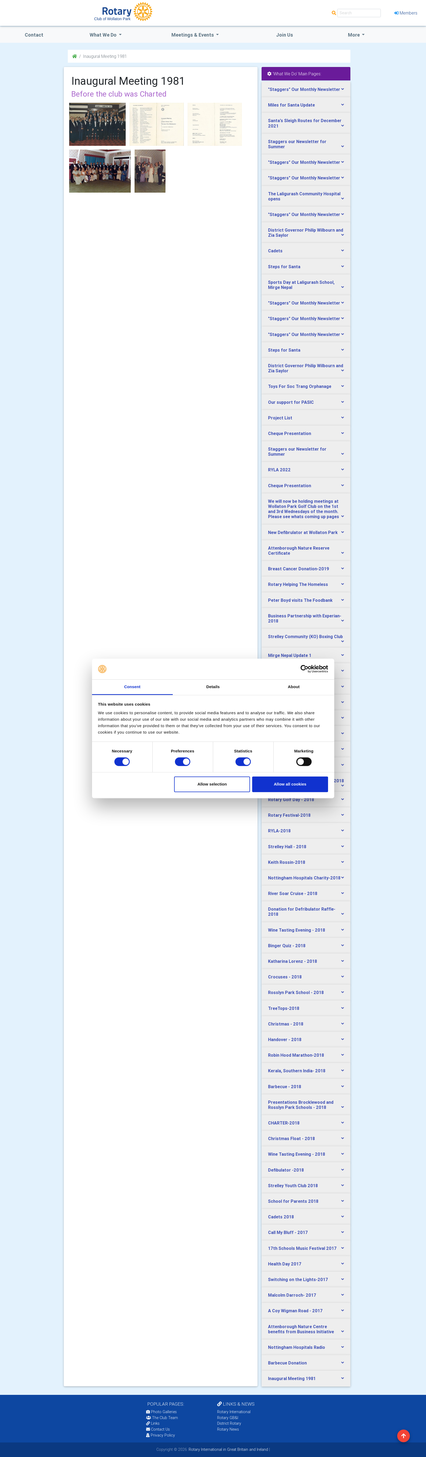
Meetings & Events (193, 35)
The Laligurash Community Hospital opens (304, 196)
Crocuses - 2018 (285, 976)
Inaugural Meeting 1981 (292, 1378)
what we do (104, 35)
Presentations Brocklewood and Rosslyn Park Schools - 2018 (300, 1104)
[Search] (359, 13)
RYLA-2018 (279, 830)
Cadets (275, 250)
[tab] (306, 89)
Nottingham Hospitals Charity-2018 (304, 877)
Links (153, 1423)
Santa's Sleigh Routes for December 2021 (304, 123)
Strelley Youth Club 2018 (293, 1185)
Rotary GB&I (227, 1417)
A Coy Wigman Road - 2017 (295, 1310)
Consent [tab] (132, 686)
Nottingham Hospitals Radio (296, 1347)
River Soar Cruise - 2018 (292, 893)
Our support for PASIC (291, 402)
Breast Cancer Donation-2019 (298, 568)
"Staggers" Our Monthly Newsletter (304, 89)
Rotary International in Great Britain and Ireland (228, 1449)
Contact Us (158, 1429)
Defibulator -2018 (286, 1170)
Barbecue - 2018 (284, 1086)
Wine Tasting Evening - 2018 (296, 930)
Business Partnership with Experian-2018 (304, 618)
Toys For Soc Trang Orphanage (299, 386)
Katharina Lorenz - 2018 (292, 961)
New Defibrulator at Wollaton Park (303, 532)
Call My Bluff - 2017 (288, 1232)
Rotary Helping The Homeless (298, 584)
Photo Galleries (161, 1411)
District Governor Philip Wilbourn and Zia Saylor (305, 232)
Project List (280, 417)
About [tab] (294, 686)
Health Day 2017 (284, 1264)
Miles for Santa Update (291, 105)
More (354, 35)
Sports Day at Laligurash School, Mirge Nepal (301, 285)
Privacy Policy (160, 1435)
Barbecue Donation (287, 1363)
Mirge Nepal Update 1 (289, 655)
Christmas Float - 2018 (291, 1138)
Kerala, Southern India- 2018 (296, 1070)
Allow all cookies (290, 784)
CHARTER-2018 (284, 1123)
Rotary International (234, 1411)
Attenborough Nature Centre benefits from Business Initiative (301, 1329)
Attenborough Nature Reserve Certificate (298, 550)
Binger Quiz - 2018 (286, 945)
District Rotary (229, 1423)
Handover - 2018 (284, 1039)
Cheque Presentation (289, 433)
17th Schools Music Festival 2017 (302, 1248)
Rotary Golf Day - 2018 (291, 799)
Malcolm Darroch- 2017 (292, 1295)
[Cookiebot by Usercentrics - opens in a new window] (304, 669)
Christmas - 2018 (285, 1024)
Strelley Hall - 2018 (287, 846)
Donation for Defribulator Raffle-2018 (301, 911)
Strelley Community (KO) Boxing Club (305, 636)
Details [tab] (213, 686)
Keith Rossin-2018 (286, 862)
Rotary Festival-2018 (289, 815)
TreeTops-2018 (283, 1008)
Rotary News (228, 1429)
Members (405, 13)
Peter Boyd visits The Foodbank (300, 600)
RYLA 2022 (279, 469)
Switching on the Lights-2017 (298, 1279)
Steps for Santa (284, 266)
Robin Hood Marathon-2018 (296, 1055)
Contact (34, 35)
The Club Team (162, 1417)
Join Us (284, 35)
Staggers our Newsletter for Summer (297, 144)
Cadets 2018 (281, 1216)
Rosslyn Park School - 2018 (296, 992)
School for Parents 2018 (293, 1201)
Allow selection (212, 784)
